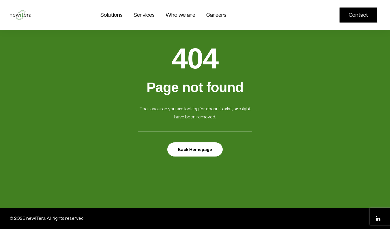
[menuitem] (359, 15)
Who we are (180, 15)
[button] (313, 15)
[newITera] (20, 15)
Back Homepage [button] (195, 149)
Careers (216, 15)
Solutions (111, 15)
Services (144, 15)
